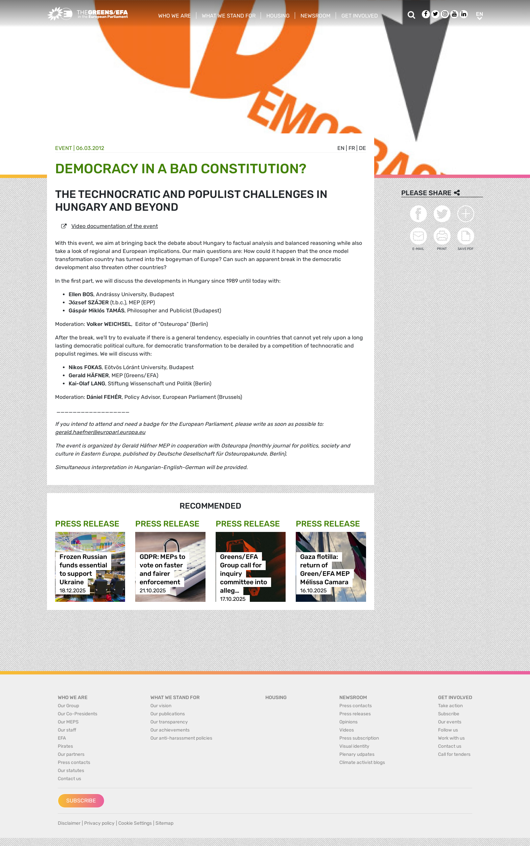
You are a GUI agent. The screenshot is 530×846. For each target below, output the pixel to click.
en (340, 148)
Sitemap (164, 823)
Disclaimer (69, 823)
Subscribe (81, 800)
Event (63, 148)
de (362, 148)
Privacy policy (99, 823)
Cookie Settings (135, 823)
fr (351, 148)
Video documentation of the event (114, 226)
